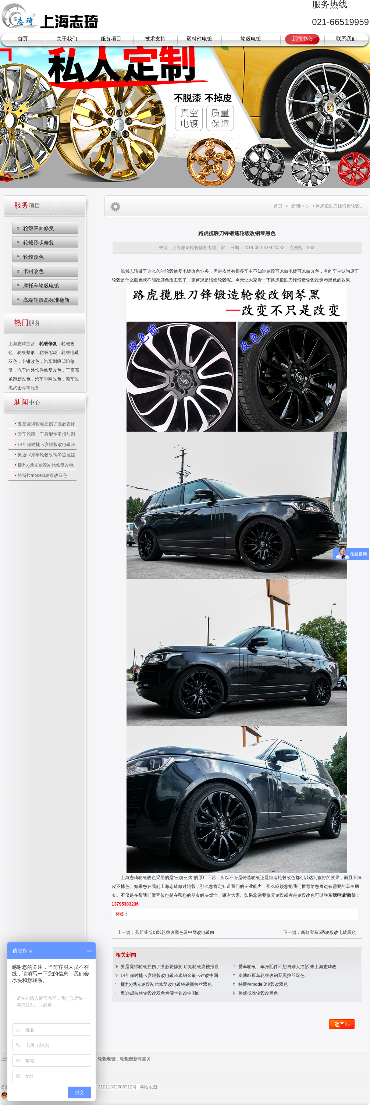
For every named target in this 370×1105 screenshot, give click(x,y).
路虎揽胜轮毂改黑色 (258, 993)
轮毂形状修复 (38, 242)
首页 (23, 39)
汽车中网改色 (48, 379)
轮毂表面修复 (38, 228)
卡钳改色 (33, 271)
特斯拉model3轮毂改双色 (42, 475)
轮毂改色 (33, 257)
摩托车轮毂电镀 (41, 285)
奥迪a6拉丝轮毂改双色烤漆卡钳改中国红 (160, 993)
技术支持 (155, 39)
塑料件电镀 (199, 39)
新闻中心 (302, 39)
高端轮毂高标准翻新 (46, 300)
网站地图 (148, 1087)
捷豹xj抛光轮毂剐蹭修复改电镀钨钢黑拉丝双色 (166, 984)
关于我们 (67, 39)
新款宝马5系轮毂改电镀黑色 (328, 932)
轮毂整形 (26, 352)
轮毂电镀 (251, 39)
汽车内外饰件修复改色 (39, 370)
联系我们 (346, 39)
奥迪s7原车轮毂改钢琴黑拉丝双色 (271, 975)
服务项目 (111, 39)
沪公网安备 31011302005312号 (106, 1087)
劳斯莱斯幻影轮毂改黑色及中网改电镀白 (174, 932)
